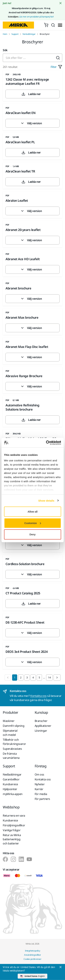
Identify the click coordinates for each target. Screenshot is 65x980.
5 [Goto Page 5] (39, 677)
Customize (32, 522)
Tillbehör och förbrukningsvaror (14, 742)
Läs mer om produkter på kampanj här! (36, 16)
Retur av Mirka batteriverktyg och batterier (12, 839)
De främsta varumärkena (11, 756)
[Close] (60, 967)
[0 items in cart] (46, 25)
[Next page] (57, 677)
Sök (5, 50)
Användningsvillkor (32, 954)
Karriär (39, 789)
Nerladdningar (29, 34)
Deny (32, 534)
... (44, 677)
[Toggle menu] (60, 25)
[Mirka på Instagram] (13, 859)
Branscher (41, 721)
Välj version (31, 123)
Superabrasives (12, 749)
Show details (46, 500)
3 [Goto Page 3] (27, 677)
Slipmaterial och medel (10, 733)
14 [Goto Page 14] (49, 677)
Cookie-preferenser (32, 959)
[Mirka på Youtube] (29, 859)
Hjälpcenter (10, 789)
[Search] (53, 25)
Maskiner (8, 721)
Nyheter (40, 784)
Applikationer (43, 726)
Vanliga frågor (11, 830)
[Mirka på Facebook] (5, 859)
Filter (56, 67)
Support (15, 34)
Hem (5, 34)
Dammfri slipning (13, 726)
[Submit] (58, 58)
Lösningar (41, 731)
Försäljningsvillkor (14, 825)
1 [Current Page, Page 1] (14, 677)
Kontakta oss (38, 696)
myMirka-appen (13, 794)
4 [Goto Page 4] (33, 677)
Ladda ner (31, 94)
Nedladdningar (12, 774)
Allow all (32, 511)
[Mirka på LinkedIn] (21, 859)
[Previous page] (8, 677)
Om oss (39, 774)
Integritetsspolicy (32, 950)
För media (41, 794)
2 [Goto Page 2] (20, 677)
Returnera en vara (14, 815)
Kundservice (10, 784)
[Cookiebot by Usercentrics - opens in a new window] (46, 442)
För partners (42, 799)
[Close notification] (60, 3)
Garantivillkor (11, 779)
